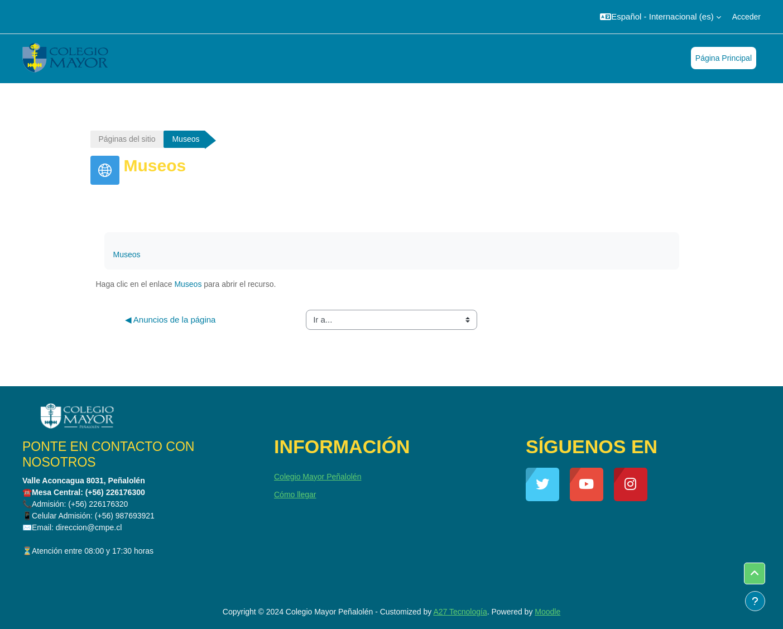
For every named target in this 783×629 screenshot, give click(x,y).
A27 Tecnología (460, 611)
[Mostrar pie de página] (755, 601)
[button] (660, 16)
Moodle (547, 611)
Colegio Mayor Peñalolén (317, 476)
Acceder (746, 16)
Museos (127, 254)
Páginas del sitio (127, 139)
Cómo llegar (295, 494)
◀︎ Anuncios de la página (170, 319)
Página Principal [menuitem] (723, 58)
